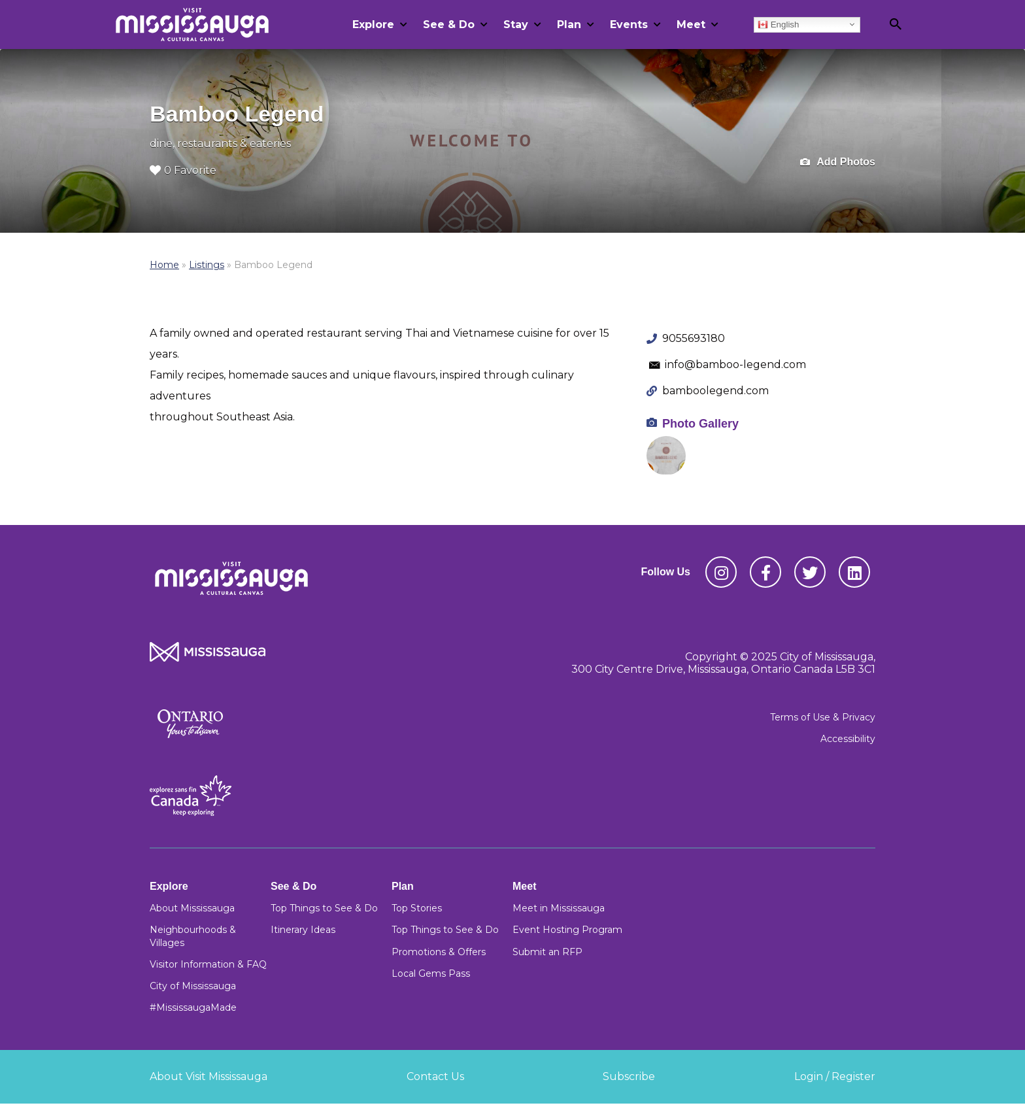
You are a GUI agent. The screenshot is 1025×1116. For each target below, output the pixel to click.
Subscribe (629, 1076)
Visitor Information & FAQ (208, 964)
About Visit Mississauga (208, 1076)
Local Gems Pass (431, 973)
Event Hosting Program (567, 930)
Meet (691, 24)
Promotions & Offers (439, 952)
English (778, 24)
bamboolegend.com (715, 390)
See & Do (449, 24)
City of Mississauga (193, 986)
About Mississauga (192, 908)
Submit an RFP (547, 952)
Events (629, 24)
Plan (569, 24)
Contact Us (435, 1076)
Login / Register (834, 1076)
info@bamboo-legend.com (735, 364)
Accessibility (847, 739)
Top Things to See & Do (324, 908)
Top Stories (417, 908)
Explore (373, 24)
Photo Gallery (700, 423)
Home (164, 265)
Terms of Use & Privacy (822, 717)
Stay (515, 24)
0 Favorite (183, 170)
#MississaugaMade (193, 1007)
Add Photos (837, 162)
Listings (206, 265)
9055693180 (693, 338)
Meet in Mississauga (558, 908)
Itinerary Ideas (303, 930)
